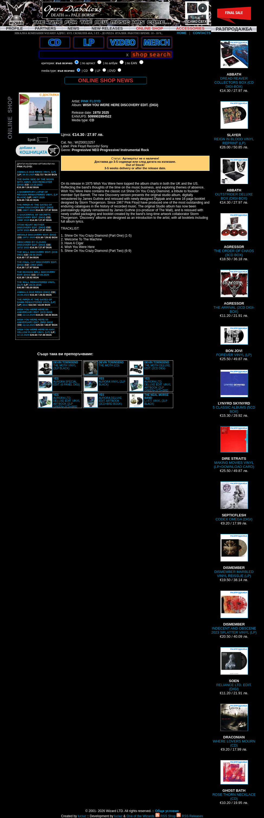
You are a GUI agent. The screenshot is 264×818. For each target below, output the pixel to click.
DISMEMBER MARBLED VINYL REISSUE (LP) (234, 556)
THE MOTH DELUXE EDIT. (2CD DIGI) (157, 365)
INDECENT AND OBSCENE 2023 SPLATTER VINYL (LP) (234, 612)
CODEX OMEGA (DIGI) (233, 501)
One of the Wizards (140, 816)
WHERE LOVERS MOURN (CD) (234, 725)
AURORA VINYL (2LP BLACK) (112, 381)
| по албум (110, 63)
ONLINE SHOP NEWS (105, 80)
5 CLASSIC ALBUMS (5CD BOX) (234, 391)
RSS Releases (189, 816)
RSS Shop (165, 816)
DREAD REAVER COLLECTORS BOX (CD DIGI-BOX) (234, 65)
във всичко (64, 63)
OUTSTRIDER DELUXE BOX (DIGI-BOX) (234, 179)
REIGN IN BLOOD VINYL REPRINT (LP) (234, 123)
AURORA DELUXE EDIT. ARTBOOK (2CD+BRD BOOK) (110, 399)
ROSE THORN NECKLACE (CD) (234, 780)
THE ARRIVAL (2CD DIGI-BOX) (234, 292)
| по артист (88, 63)
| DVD (111, 70)
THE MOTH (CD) (111, 364)
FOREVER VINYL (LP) (234, 341)
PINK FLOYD (91, 101)
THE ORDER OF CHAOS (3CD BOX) (234, 235)
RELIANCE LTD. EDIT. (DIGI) (234, 669)
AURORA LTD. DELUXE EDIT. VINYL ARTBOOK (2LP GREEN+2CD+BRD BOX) (150, 386)
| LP (97, 70)
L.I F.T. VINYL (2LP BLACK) (156, 399)
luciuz (82, 816)
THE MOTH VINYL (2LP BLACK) (65, 365)
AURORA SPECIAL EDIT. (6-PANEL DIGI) (66, 381)
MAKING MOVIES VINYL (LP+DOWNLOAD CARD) (234, 447)
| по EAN (131, 63)
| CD (85, 70)
